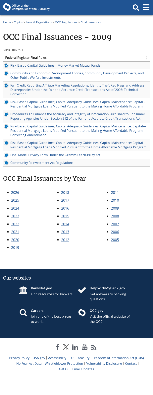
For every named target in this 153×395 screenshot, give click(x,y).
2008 (115, 233)
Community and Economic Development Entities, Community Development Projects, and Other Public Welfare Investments (51, 75)
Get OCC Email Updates (76, 386)
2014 (65, 241)
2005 (115, 257)
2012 (65, 257)
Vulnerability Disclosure (104, 381)
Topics (18, 22)
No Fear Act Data (29, 381)
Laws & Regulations (39, 22)
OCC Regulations (66, 22)
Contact (131, 381)
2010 (115, 217)
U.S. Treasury (79, 375)
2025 (15, 217)
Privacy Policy (19, 375)
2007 (115, 241)
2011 (115, 210)
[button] (136, 7)
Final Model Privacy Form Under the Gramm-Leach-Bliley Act (50, 172)
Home (7, 22)
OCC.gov (96, 328)
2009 (115, 225)
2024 (15, 225)
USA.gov (39, 375)
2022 (15, 241)
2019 (15, 265)
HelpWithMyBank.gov (107, 305)
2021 (15, 249)
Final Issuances (90, 22)
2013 (65, 249)
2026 (15, 210)
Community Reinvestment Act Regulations (36, 180)
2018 (65, 210)
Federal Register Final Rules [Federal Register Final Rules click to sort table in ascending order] (26, 57)
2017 (65, 217)
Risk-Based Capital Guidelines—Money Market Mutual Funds (50, 65)
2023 (15, 233)
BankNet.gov (41, 305)
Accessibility (57, 375)
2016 (65, 225)
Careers (37, 328)
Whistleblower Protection (64, 381)
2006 (115, 249)
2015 (65, 233)
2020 (15, 257)
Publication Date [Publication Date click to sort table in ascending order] (120, 57)
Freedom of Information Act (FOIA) (118, 375)
